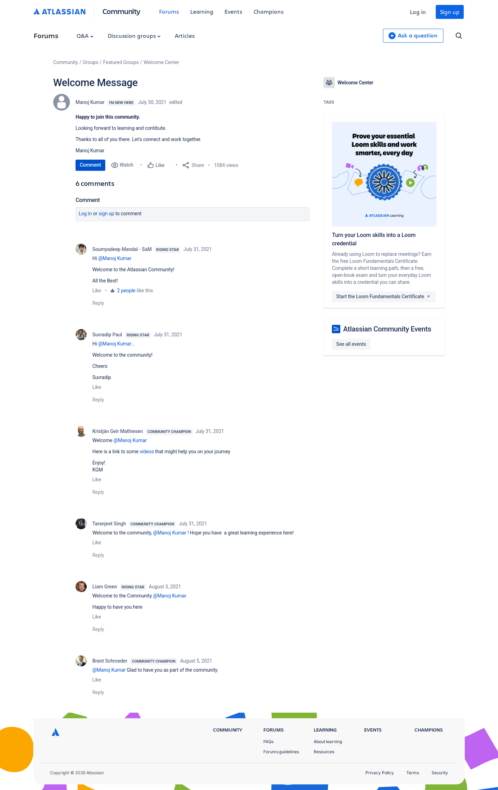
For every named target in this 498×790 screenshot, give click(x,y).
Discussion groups (134, 35)
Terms (412, 772)
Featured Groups (121, 62)
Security (440, 772)
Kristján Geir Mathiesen (117, 431)
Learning (201, 11)
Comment (90, 165)
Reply (98, 303)
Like (96, 290)
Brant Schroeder (109, 661)
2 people (126, 290)
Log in (418, 11)
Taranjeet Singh (109, 523)
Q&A (85, 35)
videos (147, 451)
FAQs (268, 741)
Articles (184, 35)
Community (121, 11)
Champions (269, 11)
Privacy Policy (379, 772)
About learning (328, 741)
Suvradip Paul (107, 334)
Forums (169, 11)
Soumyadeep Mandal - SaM (122, 249)
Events (233, 11)
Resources (324, 751)
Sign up (450, 11)
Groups (90, 62)
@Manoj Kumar (114, 258)
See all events (351, 344)
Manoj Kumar (90, 102)
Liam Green (104, 586)
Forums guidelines (281, 751)
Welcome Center (161, 62)
